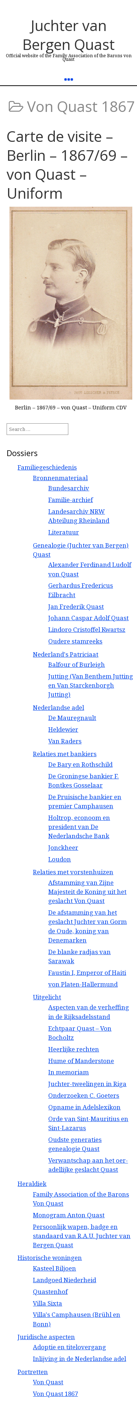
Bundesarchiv (68, 488)
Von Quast (48, 1382)
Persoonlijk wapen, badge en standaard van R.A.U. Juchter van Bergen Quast (81, 1235)
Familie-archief (70, 499)
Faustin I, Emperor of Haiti (87, 972)
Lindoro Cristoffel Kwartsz (86, 629)
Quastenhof (50, 1291)
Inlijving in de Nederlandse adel (79, 1358)
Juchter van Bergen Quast (68, 34)
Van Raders (64, 741)
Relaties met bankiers (64, 754)
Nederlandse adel (58, 707)
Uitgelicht (47, 997)
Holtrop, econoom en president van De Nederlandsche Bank (79, 826)
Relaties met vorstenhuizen (73, 872)
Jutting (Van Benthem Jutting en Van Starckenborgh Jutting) (90, 685)
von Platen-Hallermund (83, 984)
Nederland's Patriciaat (65, 654)
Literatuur (63, 532)
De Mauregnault (72, 717)
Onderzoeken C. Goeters (83, 1095)
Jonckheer (63, 847)
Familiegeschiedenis (47, 467)
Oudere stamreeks (75, 641)
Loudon (59, 859)
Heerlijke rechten (73, 1049)
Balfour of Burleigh (76, 664)
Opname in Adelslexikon (84, 1107)
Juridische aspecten (46, 1337)
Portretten (33, 1372)
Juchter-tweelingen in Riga (87, 1084)
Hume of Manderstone (81, 1061)
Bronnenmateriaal (60, 478)
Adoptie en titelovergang (69, 1347)
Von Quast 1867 (55, 1393)
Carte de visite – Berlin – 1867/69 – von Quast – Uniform (67, 164)
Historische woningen (50, 1257)
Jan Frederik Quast (76, 606)
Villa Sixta (47, 1303)
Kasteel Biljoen (54, 1268)
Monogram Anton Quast (68, 1215)
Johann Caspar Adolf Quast (88, 618)
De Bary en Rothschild (80, 764)
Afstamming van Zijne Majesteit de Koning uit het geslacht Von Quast (87, 891)
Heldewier (63, 729)
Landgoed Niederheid (64, 1280)
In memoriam (68, 1072)
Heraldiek (32, 1183)
